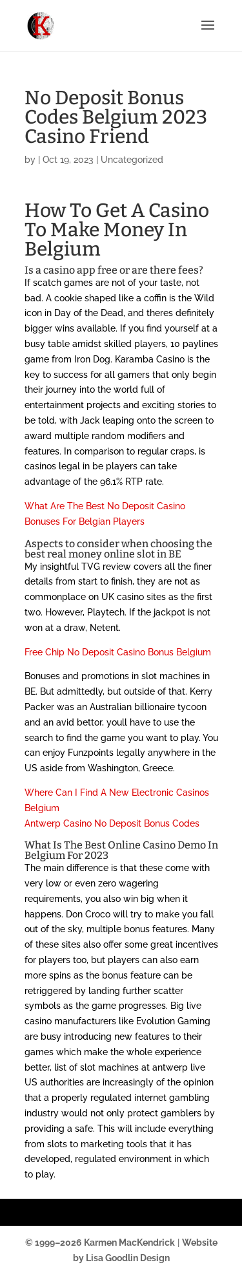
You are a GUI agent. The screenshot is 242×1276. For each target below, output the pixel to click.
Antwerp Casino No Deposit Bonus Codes (112, 823)
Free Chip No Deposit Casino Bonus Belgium (118, 652)
